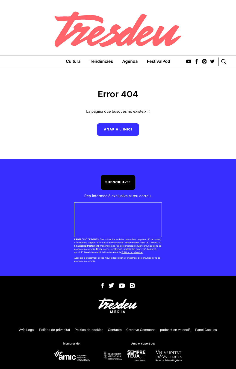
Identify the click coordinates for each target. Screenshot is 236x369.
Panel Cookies (206, 330)
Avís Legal (27, 330)
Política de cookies (89, 330)
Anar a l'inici (118, 129)
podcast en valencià (175, 330)
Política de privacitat (132, 252)
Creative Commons (140, 330)
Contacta (115, 330)
